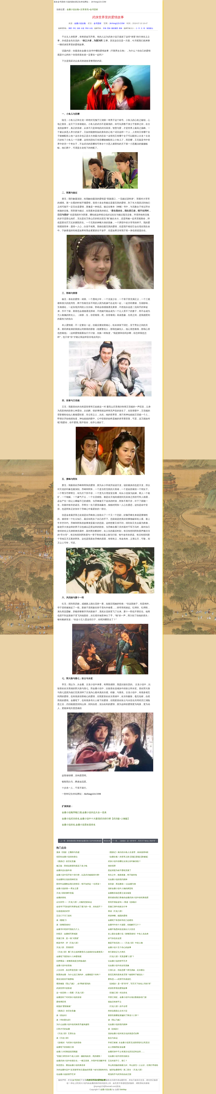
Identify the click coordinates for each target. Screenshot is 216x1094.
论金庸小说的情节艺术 (117, 961)
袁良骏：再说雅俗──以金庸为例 (122, 884)
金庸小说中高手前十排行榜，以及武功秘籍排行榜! (77, 875)
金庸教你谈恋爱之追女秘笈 (119, 893)
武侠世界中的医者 (64, 988)
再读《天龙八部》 (115, 911)
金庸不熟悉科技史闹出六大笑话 (121, 929)
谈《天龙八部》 (63, 1038)
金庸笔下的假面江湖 (65, 1047)
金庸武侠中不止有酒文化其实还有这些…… (126, 1051)
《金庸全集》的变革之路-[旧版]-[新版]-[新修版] (128, 857)
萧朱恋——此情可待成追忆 (119, 979)
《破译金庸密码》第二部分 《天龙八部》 (125, 1070)
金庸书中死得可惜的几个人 (67, 929)
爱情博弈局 (61, 1002)
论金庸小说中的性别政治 (118, 1056)
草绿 (87, 28)
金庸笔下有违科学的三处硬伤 (120, 920)
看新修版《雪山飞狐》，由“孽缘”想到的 (73, 983)
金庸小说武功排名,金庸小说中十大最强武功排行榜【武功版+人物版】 (96, 818)
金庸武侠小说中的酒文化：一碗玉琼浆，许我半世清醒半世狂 (81, 1061)
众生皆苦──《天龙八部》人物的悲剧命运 (74, 902)
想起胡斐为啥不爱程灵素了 (119, 870)
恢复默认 (150, 28)
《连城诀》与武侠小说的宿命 (68, 1042)
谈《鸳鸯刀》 (62, 920)
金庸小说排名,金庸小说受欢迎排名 (78, 824)
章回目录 (107, 841)
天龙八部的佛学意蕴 (65, 893)
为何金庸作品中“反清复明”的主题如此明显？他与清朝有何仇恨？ (82, 1070)
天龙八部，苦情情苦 (65, 947)
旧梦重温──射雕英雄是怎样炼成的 (71, 961)
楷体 (120, 28)
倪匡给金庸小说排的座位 (67, 857)
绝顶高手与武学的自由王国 (119, 1074)
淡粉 (78, 28)
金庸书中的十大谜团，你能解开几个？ (124, 925)
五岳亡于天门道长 (64, 916)
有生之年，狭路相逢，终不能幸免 (122, 875)
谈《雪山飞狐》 (114, 1020)
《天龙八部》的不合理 (117, 1006)
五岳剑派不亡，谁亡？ (117, 1061)
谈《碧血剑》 (62, 1015)
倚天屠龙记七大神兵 (116, 952)
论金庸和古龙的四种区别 (67, 879)
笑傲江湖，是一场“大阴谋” (67, 938)
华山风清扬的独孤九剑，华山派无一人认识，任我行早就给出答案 (133, 1065)
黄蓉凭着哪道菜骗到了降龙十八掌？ (123, 1015)
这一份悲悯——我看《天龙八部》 (70, 993)
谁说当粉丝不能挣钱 (65, 979)
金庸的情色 (61, 897)
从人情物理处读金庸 (116, 1047)
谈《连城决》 (114, 1029)
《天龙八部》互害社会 (66, 1033)
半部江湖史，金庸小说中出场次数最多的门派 (127, 997)
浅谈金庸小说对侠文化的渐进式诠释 (123, 1033)
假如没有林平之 (114, 1002)
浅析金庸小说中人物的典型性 (120, 888)
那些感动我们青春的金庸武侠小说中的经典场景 (128, 897)
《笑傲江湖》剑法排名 (117, 993)
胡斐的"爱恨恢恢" (63, 1006)
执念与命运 (113, 1038)
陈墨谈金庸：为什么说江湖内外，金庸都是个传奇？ (78, 974)
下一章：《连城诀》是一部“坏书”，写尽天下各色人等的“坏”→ (134, 841)
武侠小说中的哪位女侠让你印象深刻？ (124, 861)
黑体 (108, 28)
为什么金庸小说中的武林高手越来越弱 (72, 1024)
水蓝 (82, 28)
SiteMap (122, 1089)
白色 (91, 28)
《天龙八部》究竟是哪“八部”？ (121, 956)
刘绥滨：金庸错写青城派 (67, 934)
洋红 (74, 28)
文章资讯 (84, 9)
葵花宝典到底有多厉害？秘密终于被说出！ (126, 974)
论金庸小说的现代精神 (117, 879)
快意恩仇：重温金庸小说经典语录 (70, 1065)
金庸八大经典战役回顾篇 (67, 1051)
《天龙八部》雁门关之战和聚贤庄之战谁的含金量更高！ (80, 952)
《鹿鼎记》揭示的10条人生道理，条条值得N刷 (128, 852)
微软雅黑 (114, 28)
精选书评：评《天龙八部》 (67, 943)
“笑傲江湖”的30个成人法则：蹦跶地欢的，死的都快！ (79, 1056)
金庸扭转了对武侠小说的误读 (68, 997)
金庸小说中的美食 (64, 965)
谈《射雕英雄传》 (64, 925)
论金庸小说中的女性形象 (118, 965)
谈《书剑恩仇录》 (64, 1020)
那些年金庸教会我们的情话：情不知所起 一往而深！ (78, 884)
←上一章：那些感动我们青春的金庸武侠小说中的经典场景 (80, 841)
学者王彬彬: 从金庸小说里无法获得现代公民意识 (129, 1042)
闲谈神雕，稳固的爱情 (117, 916)
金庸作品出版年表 (64, 870)
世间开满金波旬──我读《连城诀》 (123, 902)
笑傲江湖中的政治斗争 (117, 906)
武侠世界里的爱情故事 (117, 988)
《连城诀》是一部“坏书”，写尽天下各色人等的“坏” (129, 983)
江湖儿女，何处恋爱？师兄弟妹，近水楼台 (126, 970)
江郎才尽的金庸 (63, 1029)
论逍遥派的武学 (63, 911)
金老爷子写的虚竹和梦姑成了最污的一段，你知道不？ (79, 906)
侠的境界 (112, 866)
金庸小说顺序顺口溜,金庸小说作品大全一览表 (84, 812)
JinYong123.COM (98, 2)
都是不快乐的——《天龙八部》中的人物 (125, 943)
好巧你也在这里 (114, 938)
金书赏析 (94, 9)
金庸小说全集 (73, 9)
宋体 (104, 28)
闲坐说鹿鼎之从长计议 (117, 1011)
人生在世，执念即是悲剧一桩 (68, 970)
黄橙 (70, 28)
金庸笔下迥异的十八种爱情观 (68, 956)
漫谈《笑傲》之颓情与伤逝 (67, 852)
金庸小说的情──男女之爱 (67, 888)
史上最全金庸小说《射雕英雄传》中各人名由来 (128, 934)
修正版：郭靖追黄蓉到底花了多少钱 (71, 866)
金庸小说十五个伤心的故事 (119, 947)
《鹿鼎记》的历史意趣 (66, 861)
